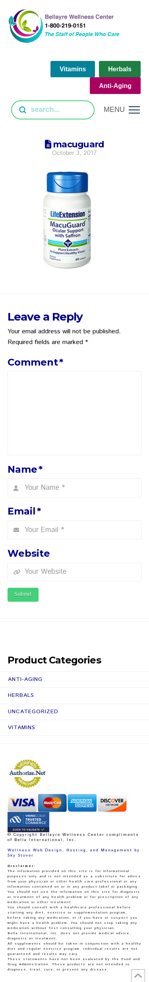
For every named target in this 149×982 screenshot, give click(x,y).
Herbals (21, 695)
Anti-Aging (25, 679)
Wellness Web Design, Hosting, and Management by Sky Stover (74, 852)
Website (29, 553)
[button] (122, 109)
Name (25, 469)
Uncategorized (33, 712)
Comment (35, 362)
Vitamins (21, 728)
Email (24, 511)
